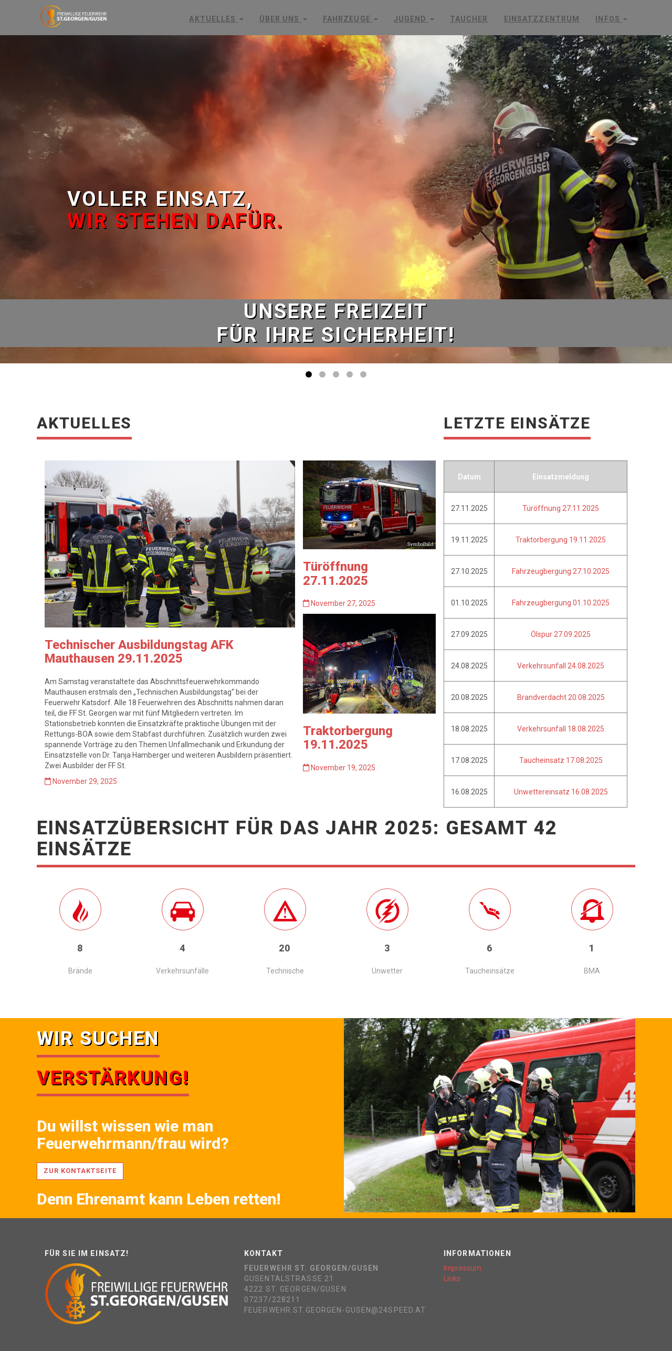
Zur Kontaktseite (80, 1171)
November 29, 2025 (81, 781)
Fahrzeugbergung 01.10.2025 (561, 603)
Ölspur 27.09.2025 (561, 634)
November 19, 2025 (339, 767)
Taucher (469, 19)
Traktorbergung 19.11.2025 (348, 738)
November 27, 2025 (339, 603)
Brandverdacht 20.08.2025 (561, 697)
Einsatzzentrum (542, 19)
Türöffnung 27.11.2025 (335, 573)
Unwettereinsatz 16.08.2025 (561, 792)
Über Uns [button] (283, 19)
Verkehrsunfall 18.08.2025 (560, 729)
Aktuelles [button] (216, 19)
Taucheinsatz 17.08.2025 (561, 760)
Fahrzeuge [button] (350, 19)
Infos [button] (611, 19)
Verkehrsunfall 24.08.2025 (560, 666)
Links (452, 1278)
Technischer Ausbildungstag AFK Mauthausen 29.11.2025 (139, 651)
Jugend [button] (414, 19)
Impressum (462, 1268)
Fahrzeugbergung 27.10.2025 (561, 571)
